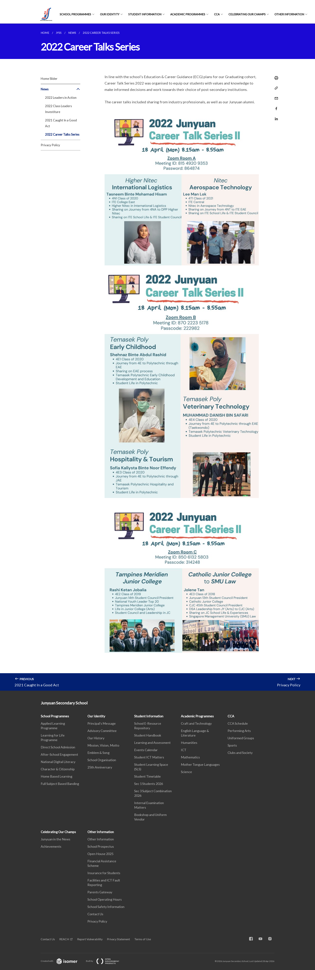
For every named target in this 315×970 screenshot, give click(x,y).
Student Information (144, 14)
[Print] (275, 78)
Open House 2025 (100, 854)
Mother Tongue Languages (200, 764)
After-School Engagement (59, 754)
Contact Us (95, 914)
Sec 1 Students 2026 (148, 784)
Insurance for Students (103, 873)
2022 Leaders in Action (60, 97)
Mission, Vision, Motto (103, 745)
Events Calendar (146, 750)
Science (186, 772)
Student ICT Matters (149, 757)
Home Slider (49, 78)
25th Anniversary (99, 767)
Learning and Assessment (152, 743)
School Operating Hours (104, 899)
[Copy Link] (275, 88)
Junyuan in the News (55, 839)
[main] (157, 357)
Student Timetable (147, 776)
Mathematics (190, 757)
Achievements (51, 846)
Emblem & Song (98, 753)
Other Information (289, 14)
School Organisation (101, 760)
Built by (105, 961)
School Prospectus (100, 846)
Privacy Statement (118, 939)
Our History (95, 738)
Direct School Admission (58, 747)
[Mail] (275, 96)
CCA (217, 14)
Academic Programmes (187, 14)
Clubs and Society (240, 753)
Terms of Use (142, 939)
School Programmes (75, 14)
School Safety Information (105, 907)
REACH (64, 939)
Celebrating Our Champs (247, 14)
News (60, 89)
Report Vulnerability (90, 939)
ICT (183, 750)
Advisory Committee (102, 731)
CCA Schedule (238, 723)
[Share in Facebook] (275, 106)
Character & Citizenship (58, 769)
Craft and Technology (196, 723)
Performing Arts (239, 731)
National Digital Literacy (58, 762)
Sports (232, 745)
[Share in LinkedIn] (275, 116)
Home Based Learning (56, 776)
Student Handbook (147, 735)
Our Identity (109, 14)
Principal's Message (101, 723)
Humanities (189, 743)
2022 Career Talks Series (62, 134)
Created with (62, 961)
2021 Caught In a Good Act (61, 123)
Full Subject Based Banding (60, 784)
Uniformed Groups (241, 738)
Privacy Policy (50, 145)
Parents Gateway (99, 892)
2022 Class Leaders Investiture (58, 109)
